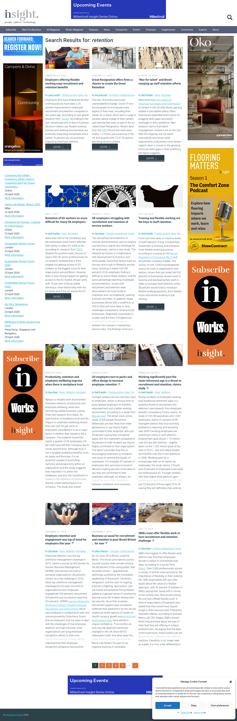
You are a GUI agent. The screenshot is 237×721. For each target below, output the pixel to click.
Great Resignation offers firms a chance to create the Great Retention (112, 83)
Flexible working (69, 95)
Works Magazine (74, 29)
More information (14, 198)
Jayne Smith (54, 95)
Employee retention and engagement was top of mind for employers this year (65, 539)
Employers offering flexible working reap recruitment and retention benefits (64, 83)
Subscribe (11, 29)
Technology (136, 392)
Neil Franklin (147, 95)
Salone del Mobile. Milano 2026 (22, 204)
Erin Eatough (101, 95)
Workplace (166, 95)
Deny (193, 705)
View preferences (220, 705)
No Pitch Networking (16, 304)
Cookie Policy (186, 713)
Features (93, 29)
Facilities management (116, 233)
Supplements (168, 29)
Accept (167, 705)
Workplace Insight (14, 715)
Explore (203, 29)
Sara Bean (99, 233)
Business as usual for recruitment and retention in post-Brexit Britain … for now (114, 539)
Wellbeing (70, 392)
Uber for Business (31, 29)
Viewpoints (121, 29)
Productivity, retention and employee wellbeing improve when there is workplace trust (64, 380)
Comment (113, 95)
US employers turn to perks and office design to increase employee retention (112, 380)
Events (136, 29)
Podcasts (151, 29)
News (107, 29)
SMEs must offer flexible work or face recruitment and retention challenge (159, 536)
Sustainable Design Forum (20, 243)
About (215, 29)
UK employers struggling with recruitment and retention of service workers (110, 221)
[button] (230, 681)
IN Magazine (53, 29)
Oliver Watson (101, 551)
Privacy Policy (200, 713)
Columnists (187, 29)
